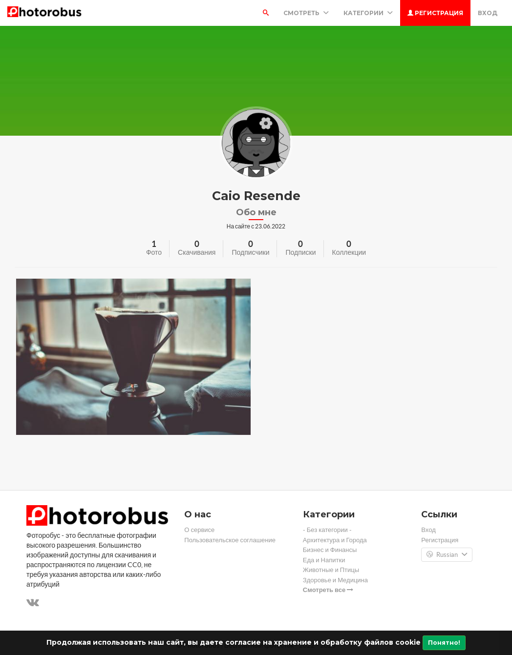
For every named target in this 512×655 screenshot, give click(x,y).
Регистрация (435, 13)
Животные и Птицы (331, 569)
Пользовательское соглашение (230, 540)
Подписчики (250, 252)
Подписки (300, 252)
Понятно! (444, 642)
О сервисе (199, 529)
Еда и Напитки (324, 560)
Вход (487, 13)
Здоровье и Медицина (335, 580)
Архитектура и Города (335, 540)
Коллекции (349, 252)
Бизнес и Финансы (330, 549)
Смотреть (306, 13)
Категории (368, 13)
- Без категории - (327, 529)
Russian (447, 555)
